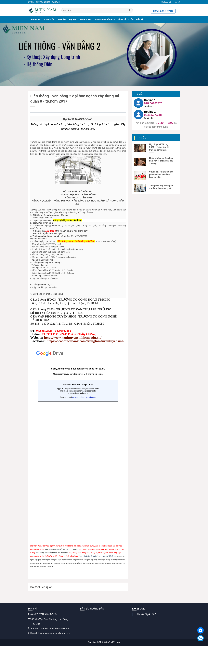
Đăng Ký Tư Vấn (126, 19)
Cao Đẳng (62, 19)
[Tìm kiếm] (97, 10)
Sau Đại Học (86, 19)
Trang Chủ (35, 19)
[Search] (130, 10)
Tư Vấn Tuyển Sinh (146, 614)
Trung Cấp (48, 19)
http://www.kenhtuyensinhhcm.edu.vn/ (72, 337)
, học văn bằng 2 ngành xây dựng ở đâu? (95, 556)
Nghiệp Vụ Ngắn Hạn (105, 19)
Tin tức (141, 137)
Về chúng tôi (166, 2)
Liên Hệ (139, 19)
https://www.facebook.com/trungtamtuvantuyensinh (85, 341)
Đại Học (73, 19)
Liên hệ (177, 2)
